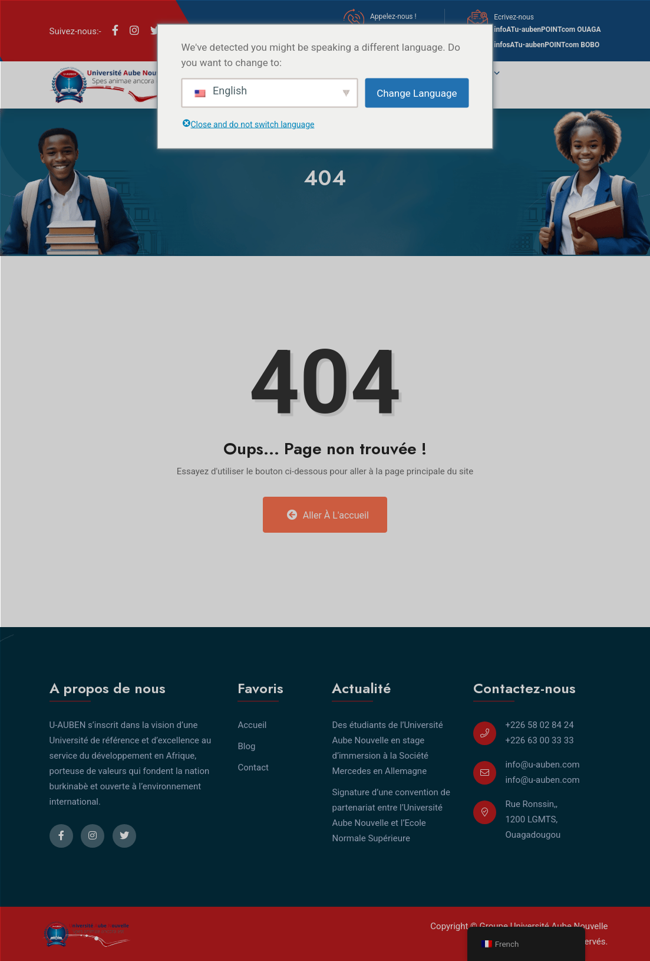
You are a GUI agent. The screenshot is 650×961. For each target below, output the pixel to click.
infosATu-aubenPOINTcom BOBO (546, 45)
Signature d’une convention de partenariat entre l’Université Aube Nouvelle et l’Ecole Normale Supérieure (391, 815)
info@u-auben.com (542, 764)
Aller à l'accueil (328, 515)
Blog (246, 746)
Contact (252, 767)
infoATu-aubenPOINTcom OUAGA (547, 29)
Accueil (251, 725)
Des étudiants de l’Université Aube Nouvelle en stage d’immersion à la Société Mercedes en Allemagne (387, 748)
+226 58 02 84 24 (539, 725)
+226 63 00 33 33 (539, 740)
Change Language (417, 93)
